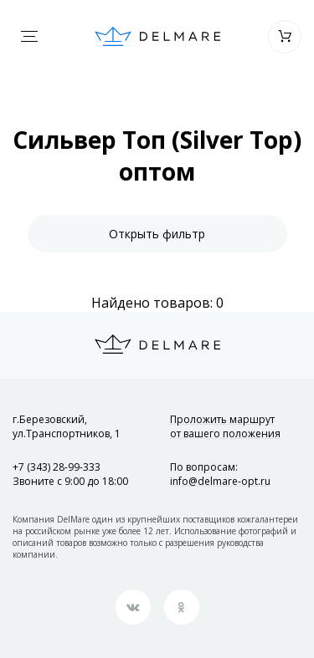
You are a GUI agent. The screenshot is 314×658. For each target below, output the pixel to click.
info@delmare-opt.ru (220, 481)
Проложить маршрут (225, 426)
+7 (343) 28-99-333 (56, 467)
